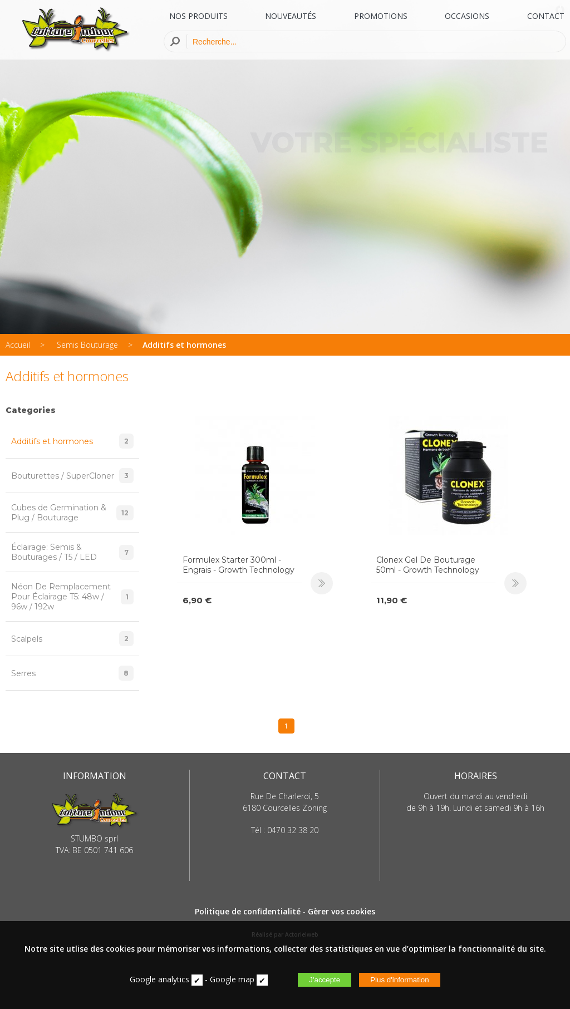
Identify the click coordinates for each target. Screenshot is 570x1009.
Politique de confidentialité (248, 911)
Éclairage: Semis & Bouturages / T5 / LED (72, 552)
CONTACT (545, 16)
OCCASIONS (467, 16)
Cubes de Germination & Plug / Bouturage (72, 513)
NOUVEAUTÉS (290, 16)
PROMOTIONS (380, 16)
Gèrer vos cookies (341, 911)
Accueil (18, 344)
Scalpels (72, 638)
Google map (232, 979)
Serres (72, 673)
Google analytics (159, 979)
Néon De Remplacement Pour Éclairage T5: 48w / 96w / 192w (72, 597)
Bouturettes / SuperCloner (72, 475)
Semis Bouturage (87, 344)
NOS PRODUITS (198, 16)
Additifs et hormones (184, 344)
